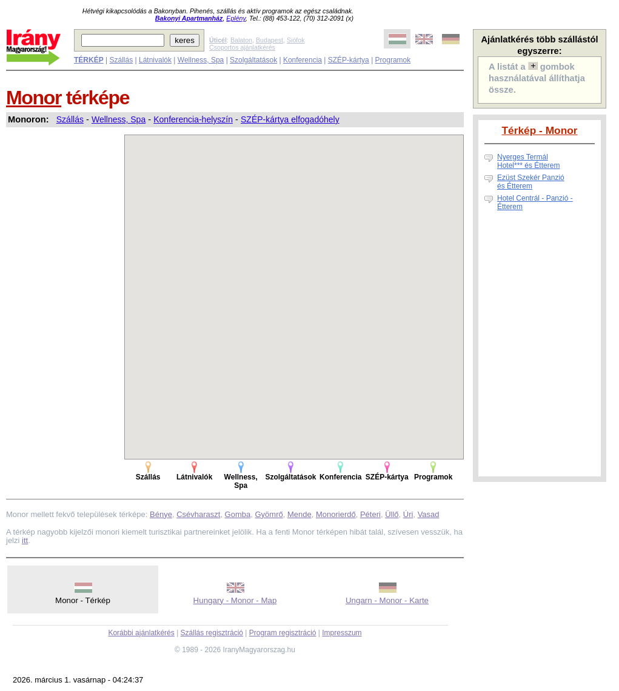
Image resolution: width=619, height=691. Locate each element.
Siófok (296, 40)
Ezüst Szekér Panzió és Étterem (530, 181)
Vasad (429, 514)
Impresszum (341, 633)
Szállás (121, 60)
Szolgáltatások (253, 60)
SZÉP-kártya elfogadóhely (290, 119)
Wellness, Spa (201, 60)
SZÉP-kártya (348, 60)
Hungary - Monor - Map (235, 600)
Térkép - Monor (539, 130)
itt (25, 540)
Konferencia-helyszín (193, 119)
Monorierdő (336, 514)
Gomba (238, 514)
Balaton (241, 40)
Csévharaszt (198, 514)
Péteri (370, 514)
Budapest (269, 40)
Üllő (391, 514)
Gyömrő (269, 514)
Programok (393, 60)
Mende (299, 514)
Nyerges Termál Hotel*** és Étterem (528, 161)
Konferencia (302, 60)
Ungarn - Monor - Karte (387, 600)
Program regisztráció (282, 633)
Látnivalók (155, 60)
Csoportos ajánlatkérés (242, 47)
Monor (33, 97)
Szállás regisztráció (212, 633)
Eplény (236, 18)
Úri (408, 514)
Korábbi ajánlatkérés (141, 633)
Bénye (161, 514)
